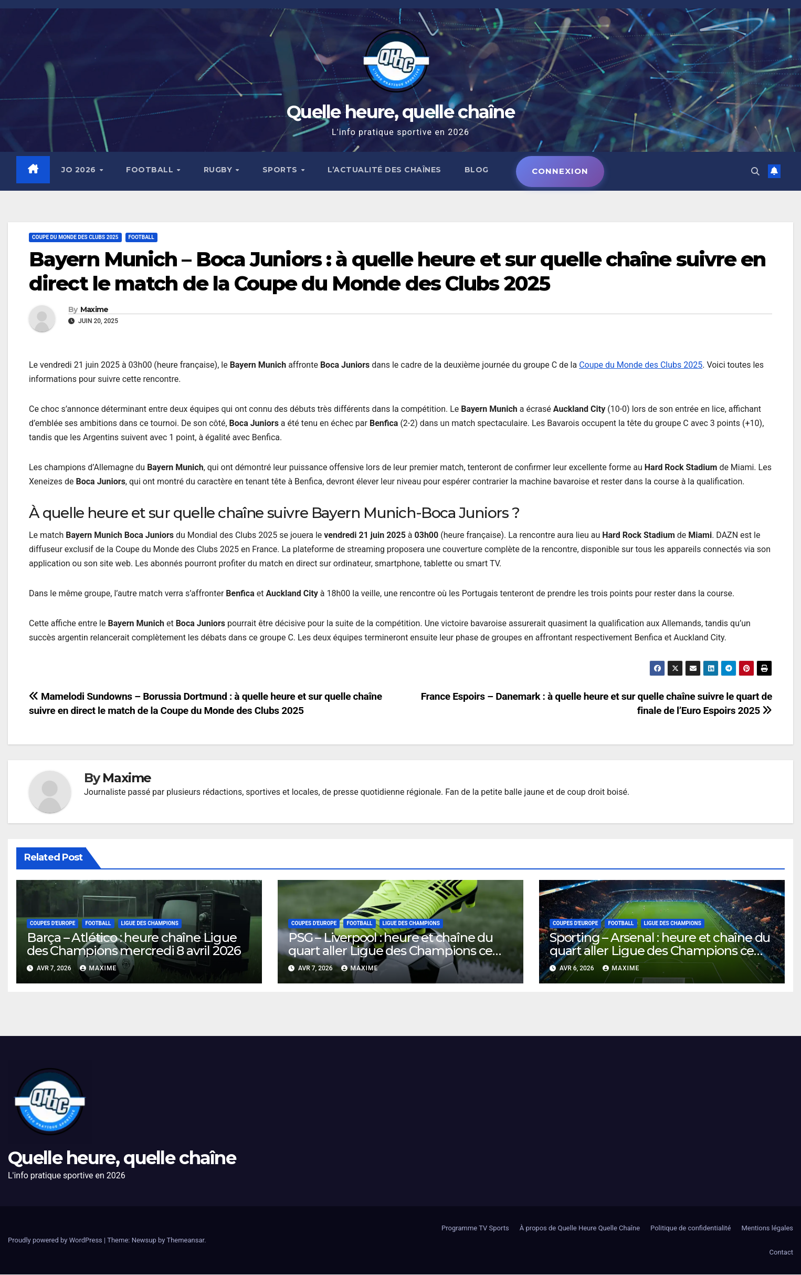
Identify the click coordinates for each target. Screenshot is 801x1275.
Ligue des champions (149, 923)
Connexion (560, 171)
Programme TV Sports (475, 1228)
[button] (755, 171)
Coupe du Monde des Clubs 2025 (640, 365)
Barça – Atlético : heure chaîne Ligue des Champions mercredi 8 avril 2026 (134, 944)
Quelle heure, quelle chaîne (400, 112)
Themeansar (185, 1241)
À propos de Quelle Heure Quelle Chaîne (580, 1228)
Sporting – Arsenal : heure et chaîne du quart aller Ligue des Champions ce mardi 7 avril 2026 (660, 950)
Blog (477, 169)
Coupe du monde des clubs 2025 (75, 238)
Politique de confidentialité (690, 1228)
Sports (281, 169)
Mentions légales (767, 1228)
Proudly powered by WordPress (56, 1241)
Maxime (94, 309)
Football (151, 169)
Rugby (219, 169)
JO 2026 (80, 169)
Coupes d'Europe (52, 923)
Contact (781, 1253)
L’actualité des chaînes (385, 169)
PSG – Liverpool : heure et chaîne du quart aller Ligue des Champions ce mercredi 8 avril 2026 (390, 950)
